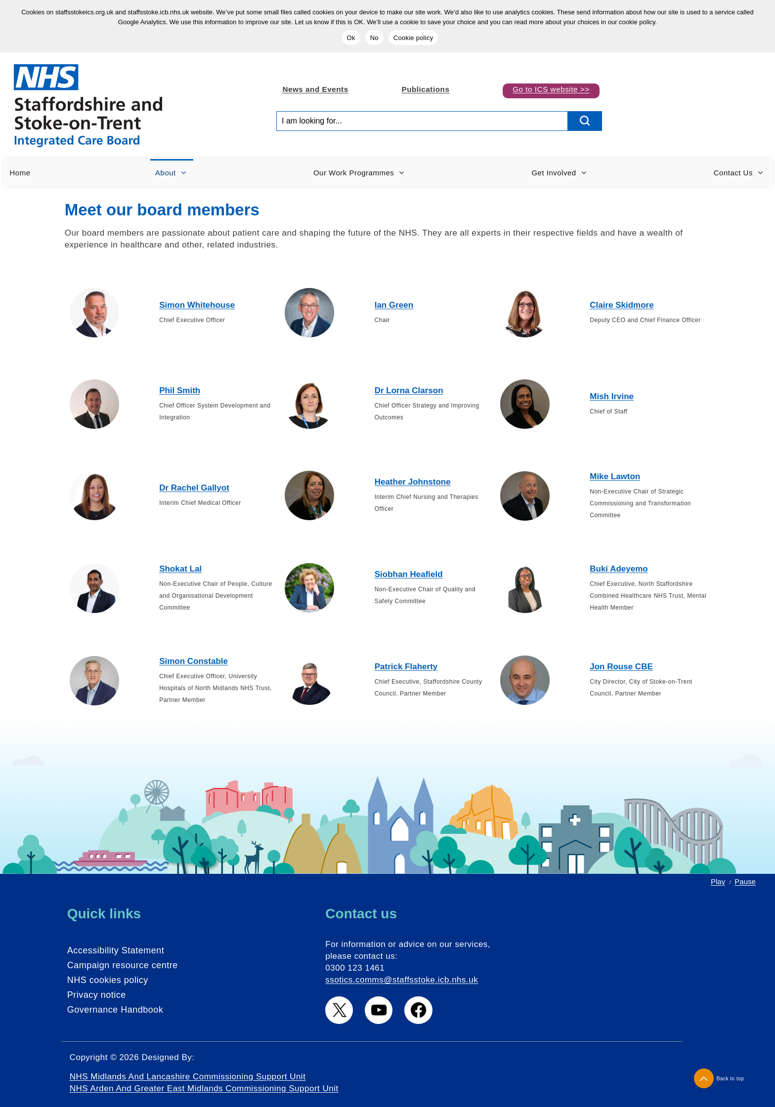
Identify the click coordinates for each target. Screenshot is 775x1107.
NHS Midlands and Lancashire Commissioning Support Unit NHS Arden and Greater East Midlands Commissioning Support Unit (204, 1082)
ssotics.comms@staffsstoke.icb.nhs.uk (401, 979)
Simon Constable (193, 661)
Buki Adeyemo (618, 569)
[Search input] (422, 121)
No (374, 37)
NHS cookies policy (107, 980)
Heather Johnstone (413, 482)
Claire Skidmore (621, 305)
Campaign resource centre (122, 965)
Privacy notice (96, 995)
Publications (425, 89)
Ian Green (394, 305)
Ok (351, 37)
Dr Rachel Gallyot (194, 487)
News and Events (315, 89)
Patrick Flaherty (406, 666)
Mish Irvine (612, 396)
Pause (745, 881)
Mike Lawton (615, 476)
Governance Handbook (115, 1010)
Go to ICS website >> (551, 89)
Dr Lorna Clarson (409, 390)
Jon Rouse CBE (621, 666)
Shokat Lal (180, 569)
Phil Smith (179, 390)
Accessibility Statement (116, 950)
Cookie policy (413, 37)
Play (718, 881)
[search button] (585, 121)
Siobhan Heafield (409, 574)
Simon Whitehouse (197, 305)
